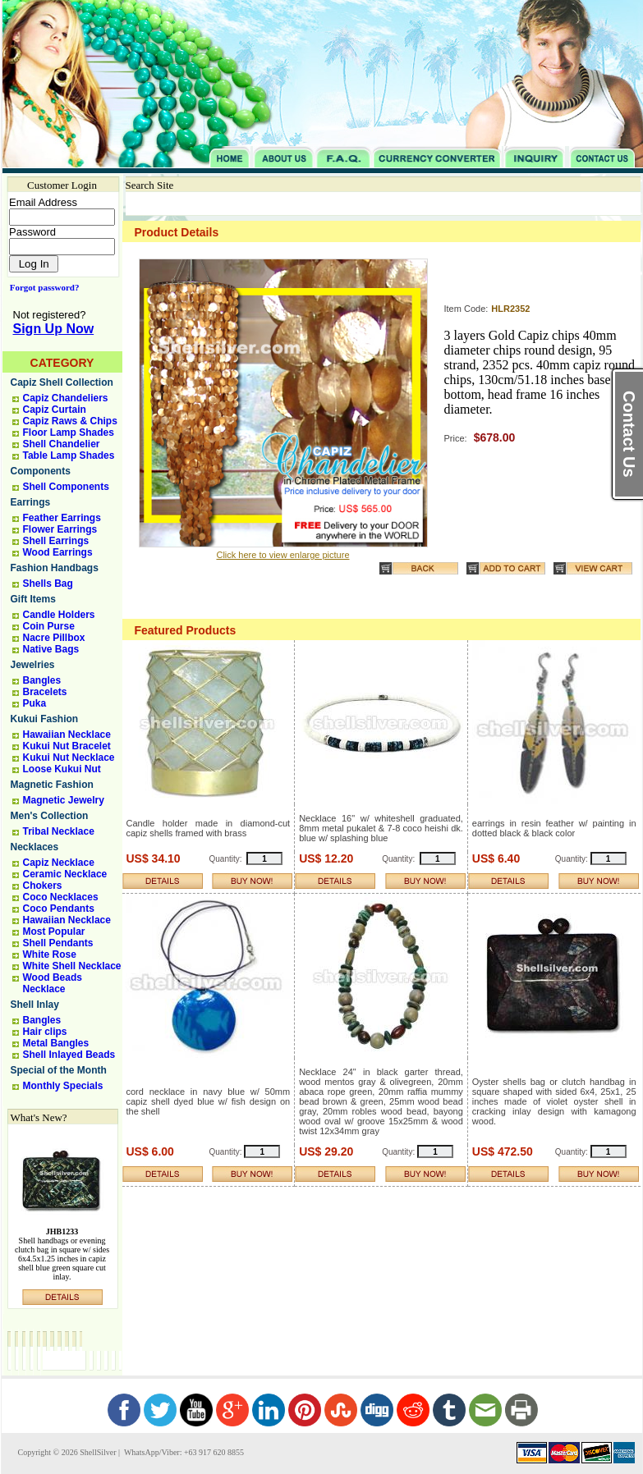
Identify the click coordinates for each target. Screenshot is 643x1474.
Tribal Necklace (58, 831)
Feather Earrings (62, 518)
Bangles (42, 680)
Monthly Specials (63, 1086)
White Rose (49, 954)
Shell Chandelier (61, 444)
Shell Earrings (56, 541)
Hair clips (45, 1031)
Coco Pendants (58, 908)
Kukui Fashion (45, 719)
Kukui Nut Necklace (69, 757)
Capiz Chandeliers (65, 398)
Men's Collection (50, 816)
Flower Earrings (60, 529)
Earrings (31, 502)
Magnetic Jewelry (63, 800)
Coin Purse (49, 626)
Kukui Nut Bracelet (67, 746)
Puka (35, 703)
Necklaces (35, 847)
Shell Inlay (35, 1004)
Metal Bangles (56, 1043)
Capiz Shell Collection (62, 382)
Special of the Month (59, 1070)
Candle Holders (59, 614)
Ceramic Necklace (65, 874)
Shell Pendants (58, 943)
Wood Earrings (58, 552)
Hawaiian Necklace (67, 734)
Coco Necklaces (61, 897)
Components (41, 471)
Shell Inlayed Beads (69, 1054)
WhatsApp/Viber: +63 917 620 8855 (183, 1452)
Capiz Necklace (58, 862)
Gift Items (33, 599)
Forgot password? (41, 287)
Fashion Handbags (55, 568)
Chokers (42, 885)
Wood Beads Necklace (52, 983)
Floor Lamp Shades (68, 432)
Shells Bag (48, 583)
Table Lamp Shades (69, 455)
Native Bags (51, 649)
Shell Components (66, 486)
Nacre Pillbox (54, 637)
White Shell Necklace (72, 966)
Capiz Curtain (54, 409)
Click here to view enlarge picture (282, 555)
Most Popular (54, 931)
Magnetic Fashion (52, 784)
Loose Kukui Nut (62, 769)
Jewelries (33, 665)
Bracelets (45, 692)
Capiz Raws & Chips (70, 421)
